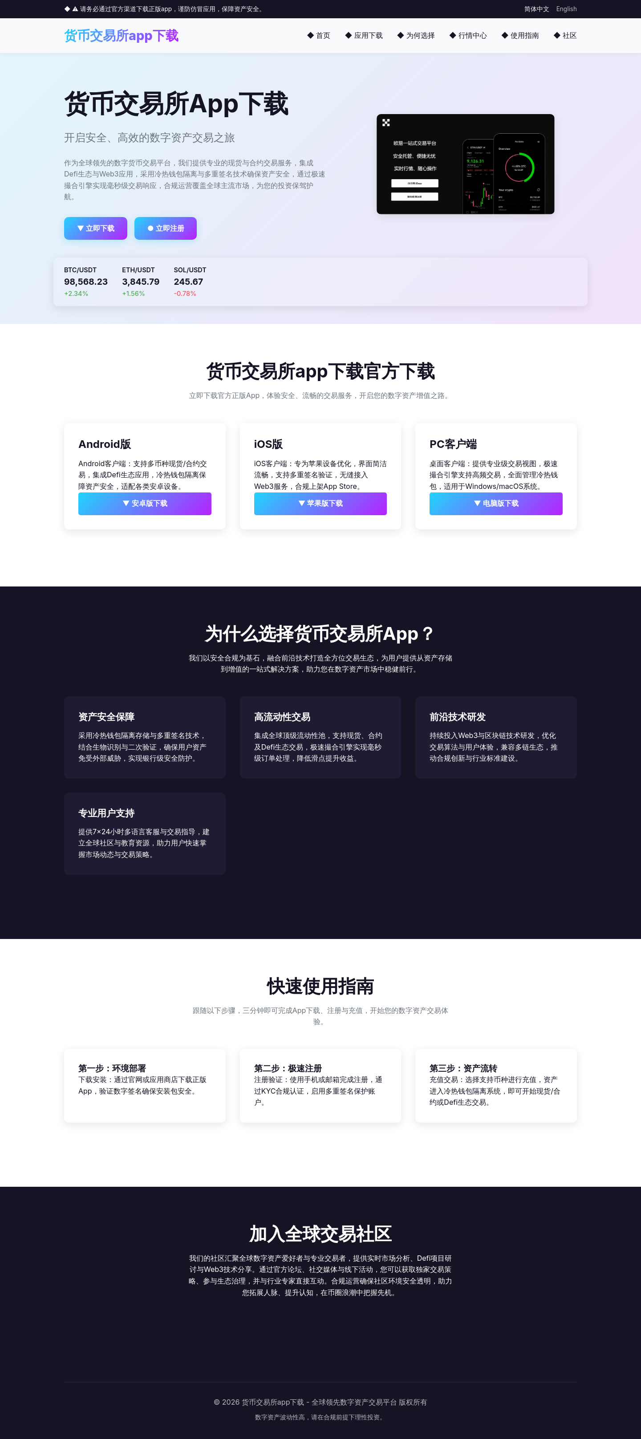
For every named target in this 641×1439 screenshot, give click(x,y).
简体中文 (536, 8)
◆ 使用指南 (520, 35)
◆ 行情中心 (468, 35)
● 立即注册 (165, 228)
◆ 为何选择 (416, 35)
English (566, 8)
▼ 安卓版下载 (144, 503)
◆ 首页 (318, 35)
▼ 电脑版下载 (496, 503)
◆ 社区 (565, 35)
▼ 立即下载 (96, 228)
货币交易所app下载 (121, 35)
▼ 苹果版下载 (320, 503)
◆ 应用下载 (363, 35)
